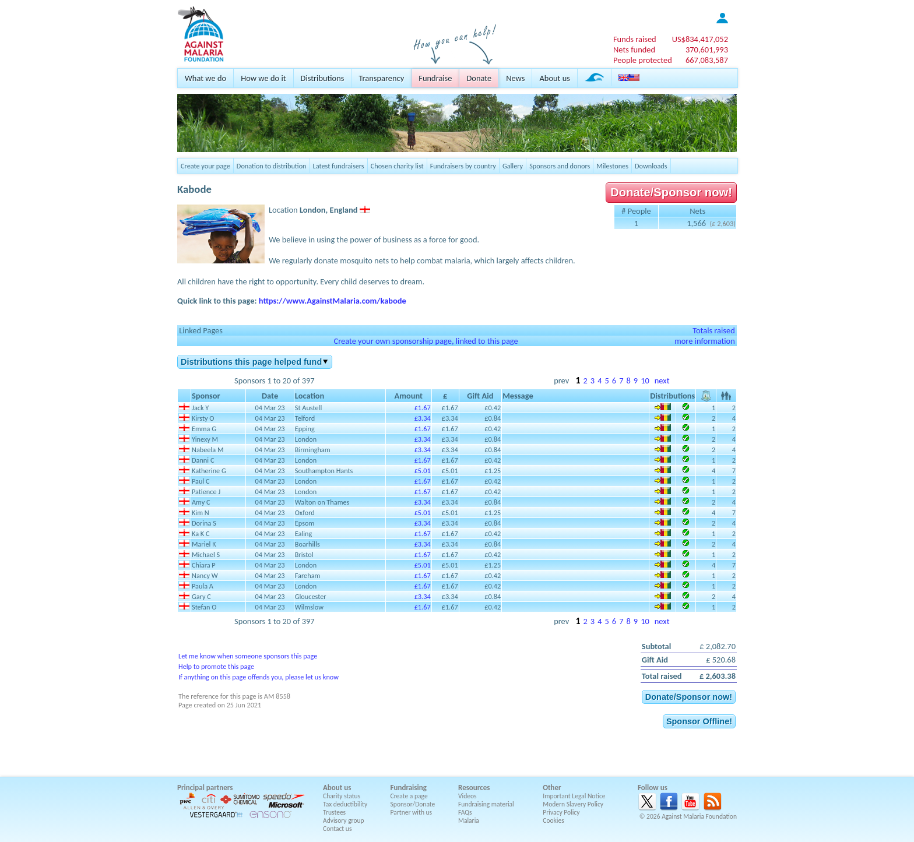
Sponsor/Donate (413, 804)
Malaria (468, 820)
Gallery (512, 165)
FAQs (465, 812)
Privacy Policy (561, 812)
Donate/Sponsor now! (671, 192)
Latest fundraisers (338, 165)
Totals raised (713, 330)
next (662, 380)
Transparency (381, 78)
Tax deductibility (345, 804)
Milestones (612, 165)
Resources (474, 787)
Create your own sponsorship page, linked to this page (425, 341)
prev (561, 380)
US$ (700, 39)
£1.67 (422, 407)
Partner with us (412, 812)
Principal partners (205, 787)
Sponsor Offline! (699, 721)
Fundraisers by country (463, 165)
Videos (467, 796)
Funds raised (634, 39)
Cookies (553, 820)
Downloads (651, 165)
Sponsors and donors (559, 165)
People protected (642, 60)
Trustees (334, 812)
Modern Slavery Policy (573, 804)
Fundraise (435, 78)
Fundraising (409, 787)
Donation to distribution (272, 165)
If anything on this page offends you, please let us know (258, 676)
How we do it (263, 78)
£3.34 (422, 418)
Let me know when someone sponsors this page (247, 655)
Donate (478, 78)
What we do (205, 78)
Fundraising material (486, 804)
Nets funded (634, 49)
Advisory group (343, 820)
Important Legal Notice (574, 796)
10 (645, 380)
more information (704, 341)
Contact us (337, 829)
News (515, 78)
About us (554, 78)
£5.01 (422, 470)
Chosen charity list (397, 165)
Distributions (322, 78)
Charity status (341, 796)
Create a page (409, 796)
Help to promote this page (216, 666)
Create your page (205, 165)
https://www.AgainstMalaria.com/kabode (332, 300)
